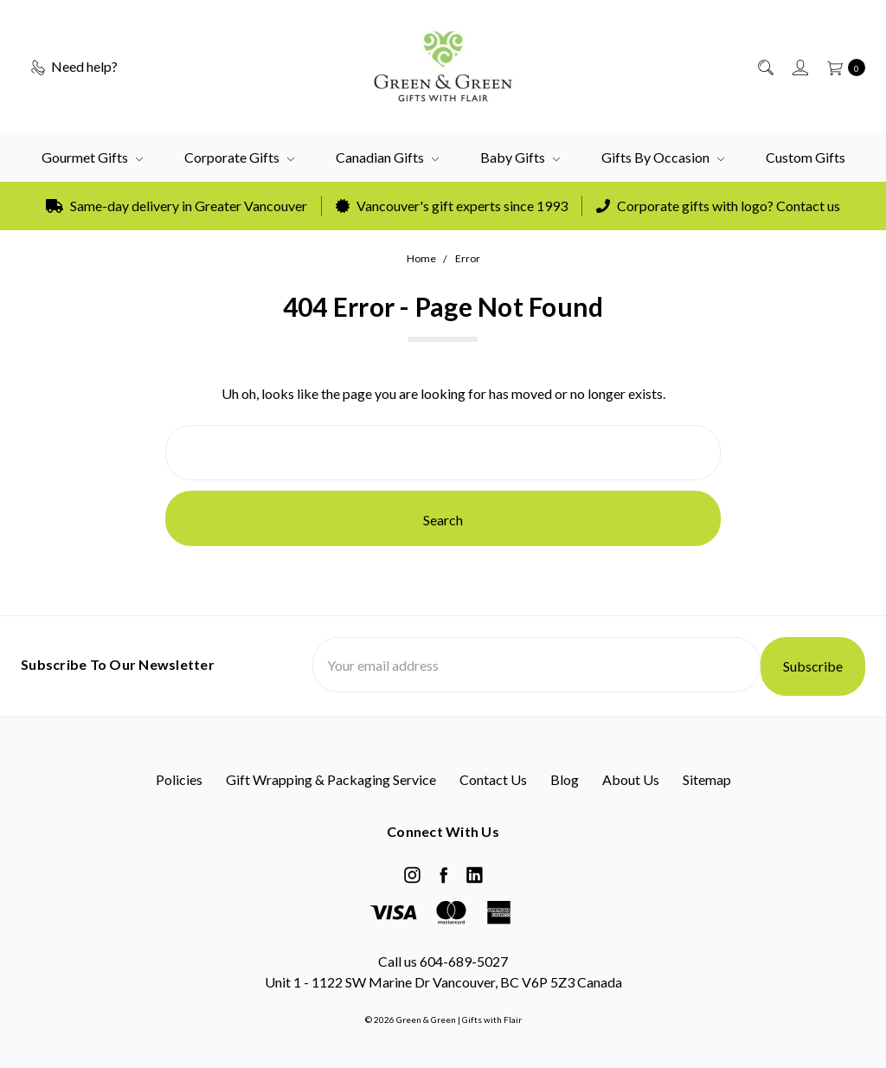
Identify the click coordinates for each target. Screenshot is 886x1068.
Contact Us (493, 779)
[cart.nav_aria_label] (841, 66)
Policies (179, 779)
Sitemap (707, 779)
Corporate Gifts (239, 157)
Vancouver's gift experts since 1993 (452, 205)
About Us (630, 779)
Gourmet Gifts (92, 157)
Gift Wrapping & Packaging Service (331, 779)
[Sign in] (799, 66)
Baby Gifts (520, 157)
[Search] (764, 66)
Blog (564, 779)
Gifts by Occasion (662, 157)
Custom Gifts (805, 157)
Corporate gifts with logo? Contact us (718, 205)
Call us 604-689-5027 (443, 961)
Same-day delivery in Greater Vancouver (176, 205)
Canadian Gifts (387, 157)
